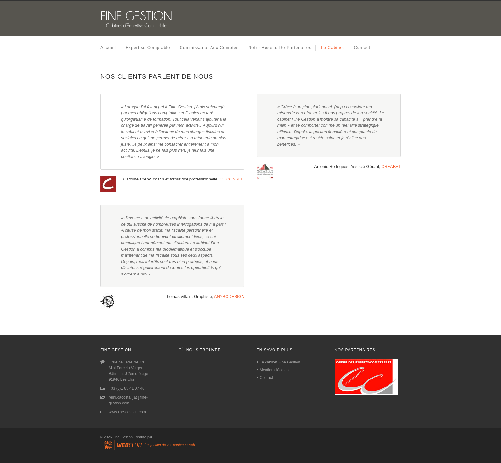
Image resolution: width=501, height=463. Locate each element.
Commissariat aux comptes (209, 47)
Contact (362, 47)
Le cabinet (332, 47)
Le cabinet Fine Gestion (280, 362)
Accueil (108, 47)
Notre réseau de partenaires (280, 47)
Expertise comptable (148, 47)
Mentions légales (274, 370)
